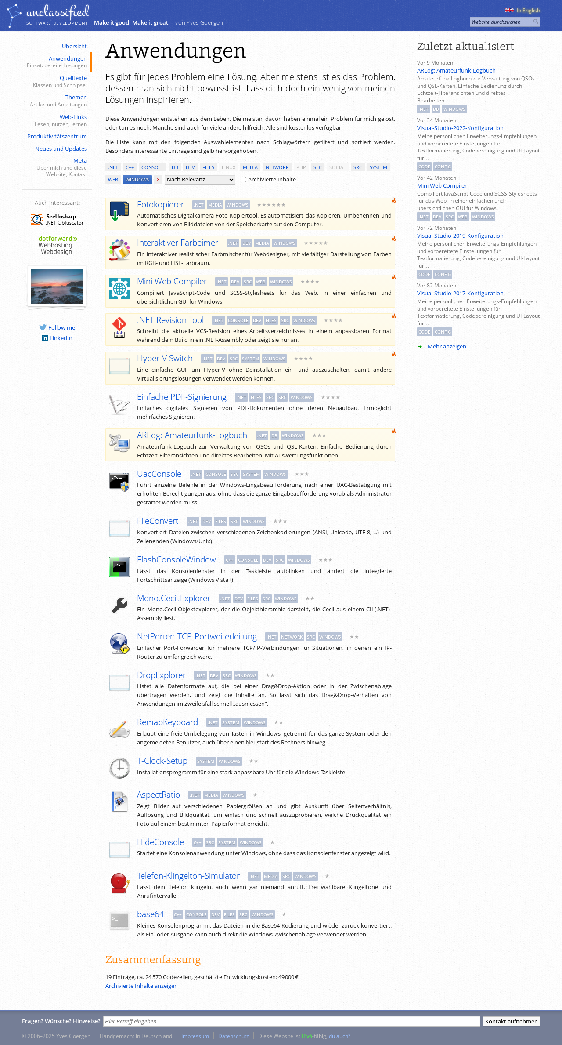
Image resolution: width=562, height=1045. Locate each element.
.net (113, 167)
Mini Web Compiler (442, 185)
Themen (56, 101)
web (113, 179)
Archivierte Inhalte (268, 179)
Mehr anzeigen (447, 346)
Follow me (57, 327)
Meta (56, 167)
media (250, 167)
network (277, 167)
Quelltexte (56, 81)
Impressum (195, 1035)
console (152, 167)
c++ (130, 167)
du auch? (339, 1035)
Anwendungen (56, 62)
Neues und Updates (61, 148)
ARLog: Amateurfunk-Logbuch (456, 70)
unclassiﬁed (57, 12)
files (208, 167)
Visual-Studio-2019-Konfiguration (460, 235)
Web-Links (56, 120)
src (357, 167)
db (175, 167)
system (378, 167)
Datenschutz (233, 1035)
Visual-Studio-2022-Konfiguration (460, 128)
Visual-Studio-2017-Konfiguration (460, 293)
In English (522, 10)
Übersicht (74, 46)
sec (317, 167)
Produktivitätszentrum (57, 136)
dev (190, 167)
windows (137, 179)
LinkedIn (57, 338)
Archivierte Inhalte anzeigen (141, 986)
